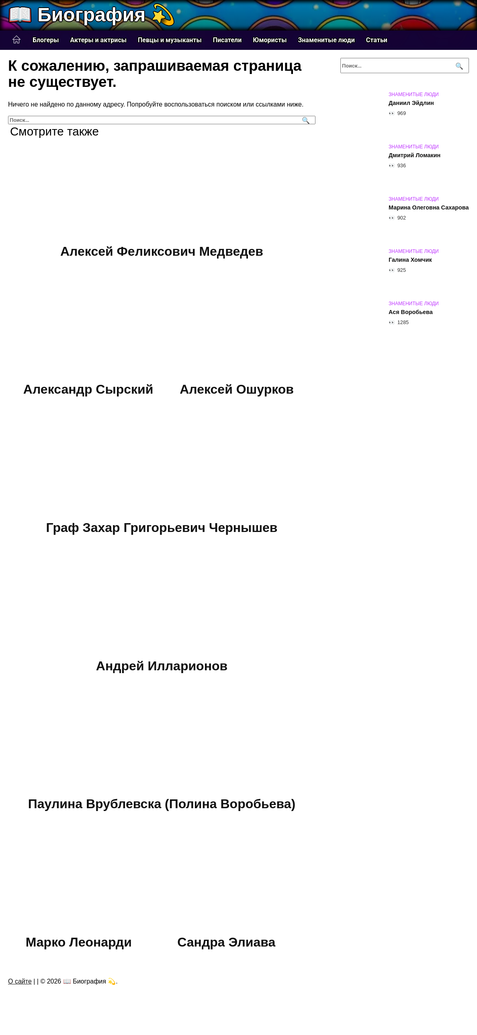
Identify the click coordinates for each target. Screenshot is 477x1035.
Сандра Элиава (226, 942)
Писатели (227, 40)
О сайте (20, 981)
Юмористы (270, 40)
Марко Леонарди (79, 942)
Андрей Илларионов (161, 666)
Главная (16, 40)
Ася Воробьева (411, 312)
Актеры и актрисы (98, 40)
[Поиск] (304, 120)
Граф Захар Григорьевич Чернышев (161, 527)
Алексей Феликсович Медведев (161, 251)
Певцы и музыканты (170, 40)
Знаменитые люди (326, 40)
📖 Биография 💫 (91, 14)
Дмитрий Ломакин (414, 155)
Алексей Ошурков (237, 389)
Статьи (376, 40)
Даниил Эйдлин (411, 103)
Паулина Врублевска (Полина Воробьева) (161, 804)
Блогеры (46, 40)
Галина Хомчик (410, 260)
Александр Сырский (88, 389)
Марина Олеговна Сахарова (429, 207)
